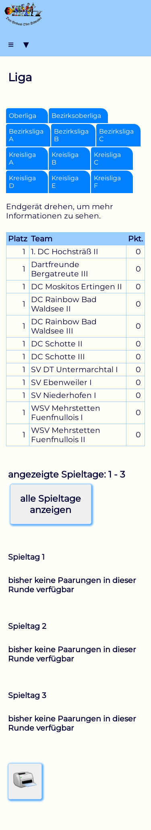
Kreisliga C (107, 158)
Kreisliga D (22, 181)
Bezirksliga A (26, 135)
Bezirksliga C (116, 135)
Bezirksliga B (71, 135)
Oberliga (22, 115)
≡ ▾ (18, 44)
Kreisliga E (65, 181)
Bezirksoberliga (76, 115)
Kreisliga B (65, 158)
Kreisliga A (22, 158)
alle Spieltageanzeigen (50, 504)
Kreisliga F (107, 181)
